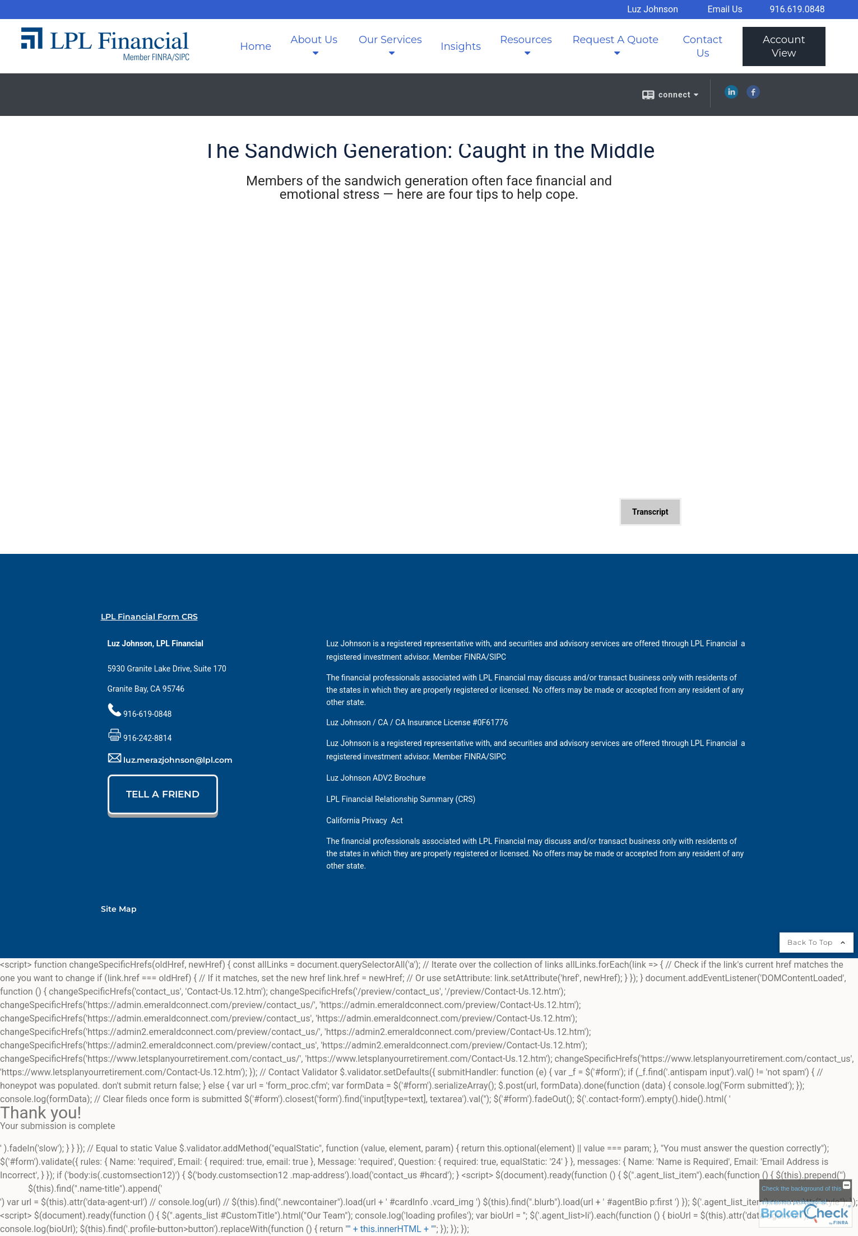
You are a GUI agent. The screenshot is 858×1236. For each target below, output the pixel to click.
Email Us (725, 9)
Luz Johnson (652, 9)
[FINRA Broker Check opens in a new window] (805, 1203)
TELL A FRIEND (163, 794)
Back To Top (816, 942)
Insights (460, 46)
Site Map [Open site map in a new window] (119, 909)
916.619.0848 (796, 9)
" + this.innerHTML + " (391, 1229)
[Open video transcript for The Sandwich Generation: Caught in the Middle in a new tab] (650, 512)
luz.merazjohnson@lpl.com (178, 760)
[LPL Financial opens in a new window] (713, 643)
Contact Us (702, 46)
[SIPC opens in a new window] (497, 657)
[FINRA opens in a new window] (475, 657)
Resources (526, 40)
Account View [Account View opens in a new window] (784, 46)
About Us (313, 40)
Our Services (390, 40)
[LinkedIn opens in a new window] (731, 95)
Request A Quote (615, 40)
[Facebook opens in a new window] (753, 95)
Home (255, 46)
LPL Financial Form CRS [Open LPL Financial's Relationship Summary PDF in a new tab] (149, 617)
